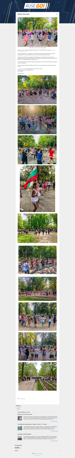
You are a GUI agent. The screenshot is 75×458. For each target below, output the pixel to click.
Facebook (19, 407)
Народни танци (22, 398)
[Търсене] (58, 2)
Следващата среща (21, 68)
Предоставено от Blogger (37, 453)
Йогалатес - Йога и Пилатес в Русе (25, 414)
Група (19, 408)
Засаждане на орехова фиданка (24, 434)
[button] (56, 14)
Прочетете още (54, 421)
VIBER (19, 409)
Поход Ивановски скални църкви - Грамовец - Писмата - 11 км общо (32, 424)
